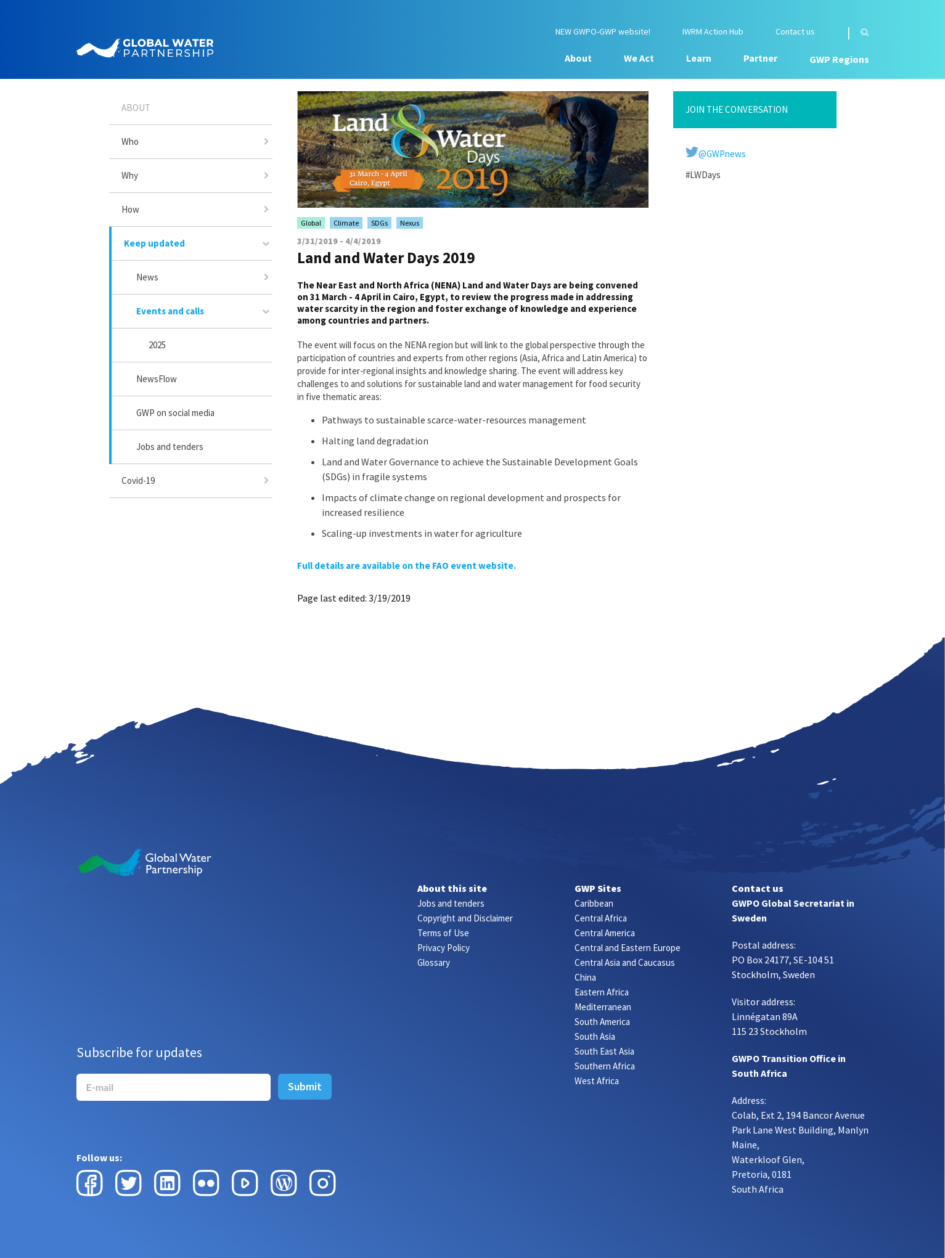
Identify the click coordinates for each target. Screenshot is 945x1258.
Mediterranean (603, 1007)
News (147, 277)
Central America (605, 933)
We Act (639, 58)
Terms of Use (443, 933)
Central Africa (601, 918)
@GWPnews (715, 154)
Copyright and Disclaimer (465, 918)
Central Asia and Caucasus (625, 962)
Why (129, 175)
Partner (760, 58)
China (585, 977)
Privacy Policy (443, 948)
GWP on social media (175, 413)
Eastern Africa (602, 992)
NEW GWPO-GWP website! (602, 32)
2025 (157, 345)
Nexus (409, 222)
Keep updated (154, 243)
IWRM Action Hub (712, 32)
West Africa (597, 1081)
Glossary (433, 962)
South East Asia (604, 1051)
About (578, 58)
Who (130, 141)
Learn (698, 58)
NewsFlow (156, 379)
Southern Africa (605, 1066)
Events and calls (170, 311)
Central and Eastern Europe (628, 948)
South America (602, 1021)
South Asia (595, 1036)
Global (311, 222)
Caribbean (594, 903)
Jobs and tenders (169, 446)
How (130, 209)
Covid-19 (138, 480)
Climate (346, 222)
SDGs (379, 222)
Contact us (795, 32)
